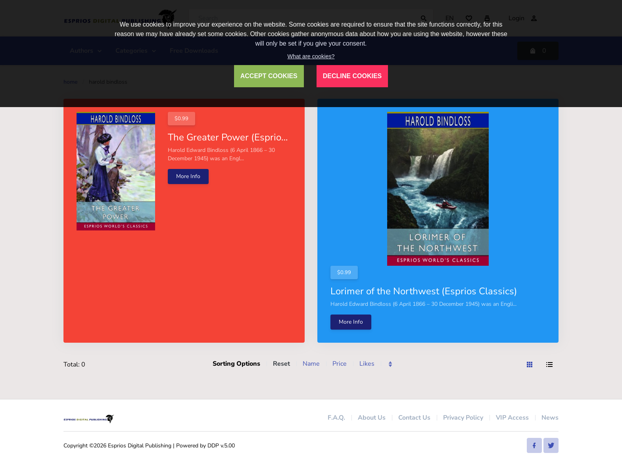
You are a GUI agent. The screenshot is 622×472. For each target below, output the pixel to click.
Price (339, 363)
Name (311, 363)
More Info (188, 176)
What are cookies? (310, 56)
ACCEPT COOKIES (269, 76)
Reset (281, 363)
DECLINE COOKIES (352, 76)
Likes (366, 363)
